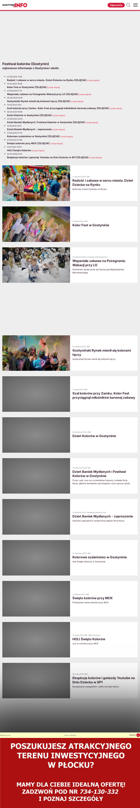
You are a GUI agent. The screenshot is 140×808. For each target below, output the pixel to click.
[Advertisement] (70, 36)
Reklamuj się (5, 735)
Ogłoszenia (116, 5)
